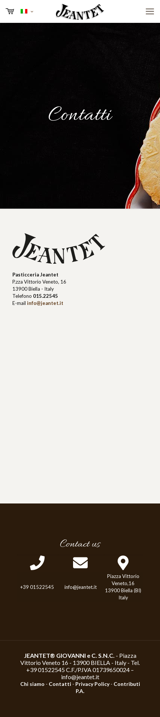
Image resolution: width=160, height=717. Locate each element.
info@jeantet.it (80, 676)
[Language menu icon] (27, 11)
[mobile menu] (150, 11)
